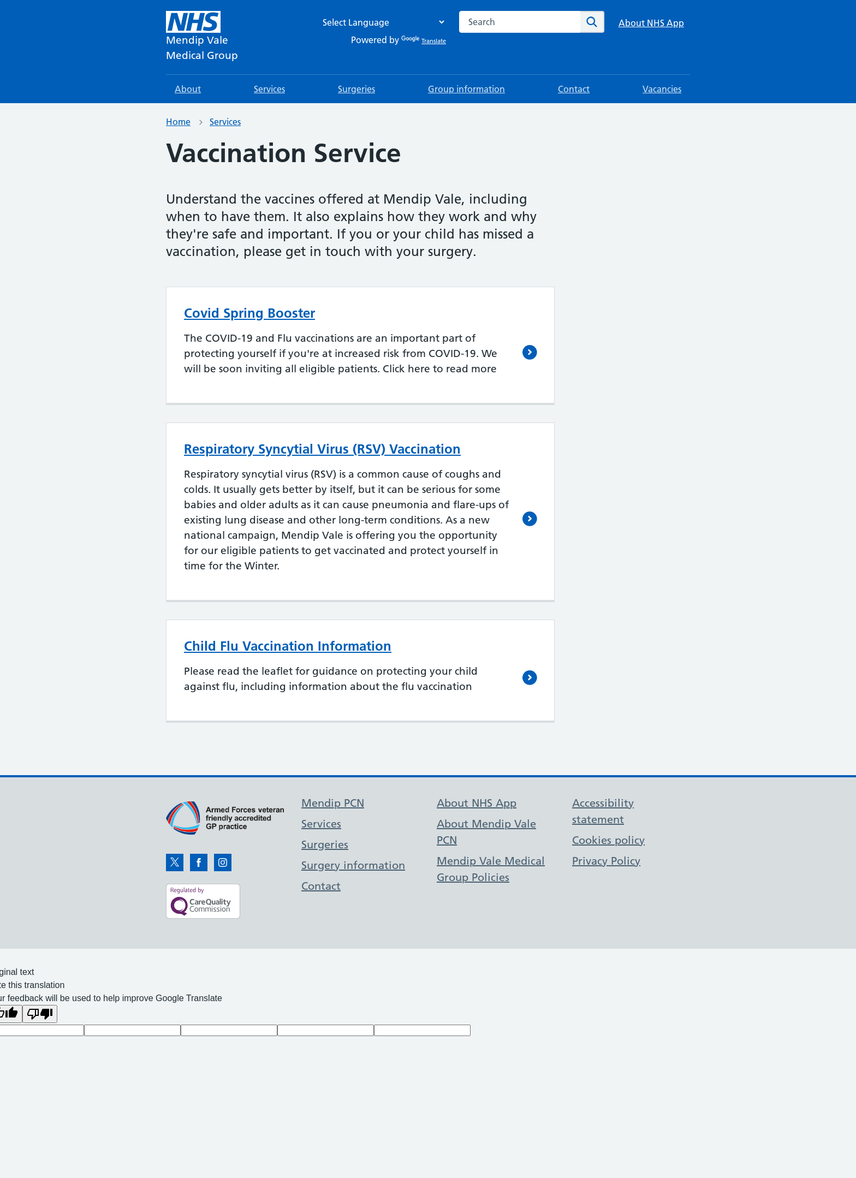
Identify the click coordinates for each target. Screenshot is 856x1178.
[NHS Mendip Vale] (202, 37)
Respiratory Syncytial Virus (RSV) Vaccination (322, 449)
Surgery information (353, 865)
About (188, 89)
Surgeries (356, 89)
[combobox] (519, 22)
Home (178, 121)
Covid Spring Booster (249, 313)
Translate (423, 41)
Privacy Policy (606, 860)
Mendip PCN (332, 803)
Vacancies (662, 89)
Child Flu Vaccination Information (287, 646)
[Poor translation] (39, 1014)
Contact (574, 89)
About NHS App (651, 22)
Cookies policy (608, 840)
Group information (466, 89)
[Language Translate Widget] (380, 22)
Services (269, 89)
